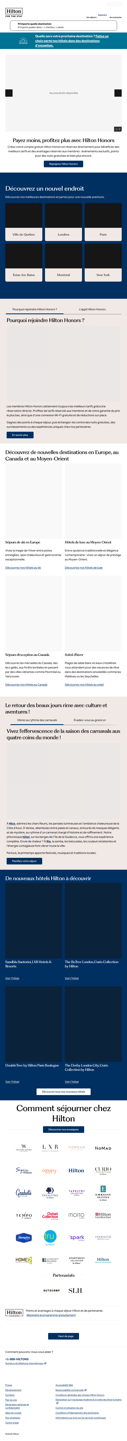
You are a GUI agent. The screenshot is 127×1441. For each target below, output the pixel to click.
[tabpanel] (63, 376)
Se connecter (116, 17)
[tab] (35, 309)
